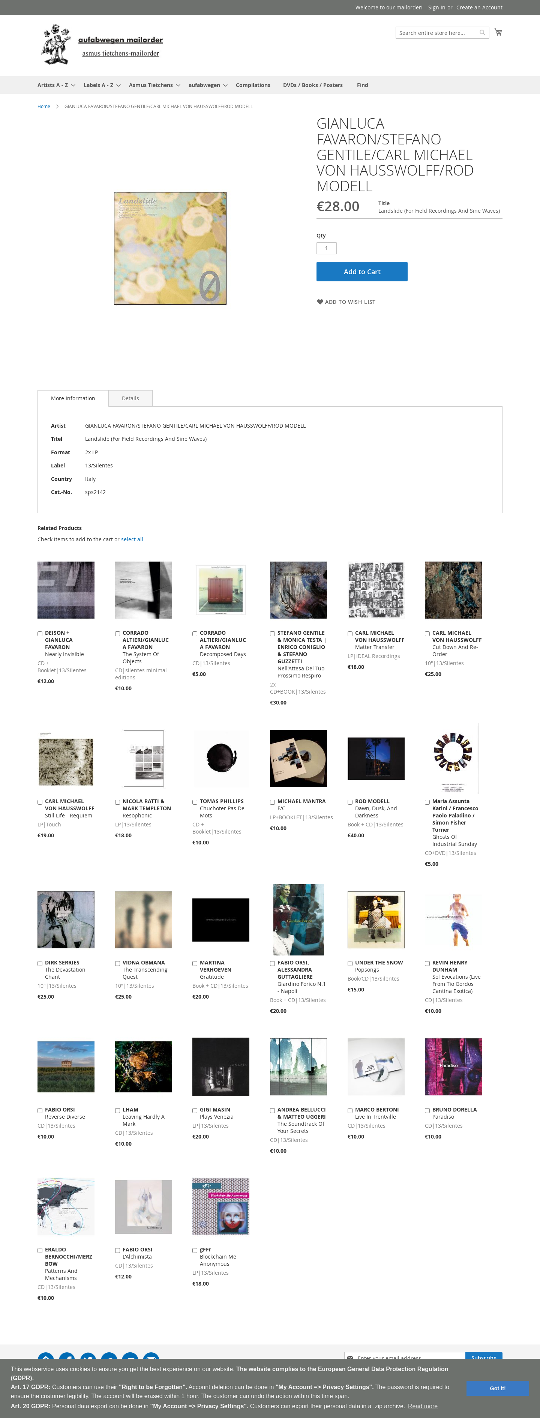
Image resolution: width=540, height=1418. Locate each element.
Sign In (437, 7)
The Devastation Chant (65, 969)
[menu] (270, 85)
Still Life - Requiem (69, 808)
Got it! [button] (498, 1388)
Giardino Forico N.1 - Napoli (302, 976)
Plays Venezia (217, 1113)
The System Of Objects (146, 647)
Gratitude (215, 969)
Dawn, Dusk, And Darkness (376, 808)
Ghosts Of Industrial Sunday (455, 822)
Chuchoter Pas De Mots (222, 808)
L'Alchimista (138, 1253)
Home (44, 106)
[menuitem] (54, 85)
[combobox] (442, 33)
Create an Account (479, 7)
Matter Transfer (380, 639)
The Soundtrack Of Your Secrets (302, 1120)
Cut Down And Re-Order (457, 643)
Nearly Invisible (64, 643)
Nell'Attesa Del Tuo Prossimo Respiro (302, 654)
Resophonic (147, 808)
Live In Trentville (377, 1113)
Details (130, 398)
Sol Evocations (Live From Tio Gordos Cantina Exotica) (456, 976)
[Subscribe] (483, 1358)
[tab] (73, 398)
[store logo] (102, 45)
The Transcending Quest (145, 969)
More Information (73, 398)
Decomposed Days (223, 643)
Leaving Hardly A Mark (144, 1116)
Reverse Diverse (65, 1113)
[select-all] (132, 539)
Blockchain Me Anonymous (218, 1256)
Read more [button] (423, 1406)
